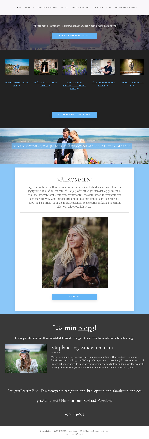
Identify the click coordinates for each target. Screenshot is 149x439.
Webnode (80, 434)
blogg (86, 327)
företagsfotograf (73, 390)
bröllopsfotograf (99, 390)
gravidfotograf (47, 400)
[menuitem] (34, 8)
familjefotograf (124, 390)
